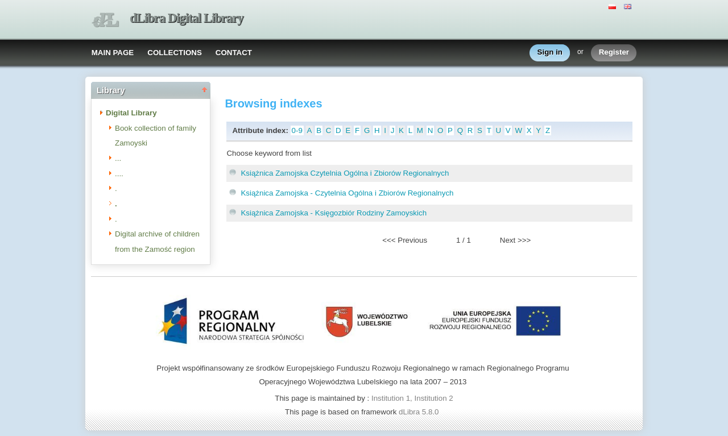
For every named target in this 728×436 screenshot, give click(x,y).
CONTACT (234, 52)
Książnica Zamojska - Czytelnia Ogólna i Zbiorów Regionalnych (347, 193)
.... (119, 173)
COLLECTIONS (174, 52)
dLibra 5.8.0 (420, 412)
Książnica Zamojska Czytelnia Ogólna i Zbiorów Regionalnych (345, 173)
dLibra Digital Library (186, 18)
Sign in (549, 52)
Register (614, 52)
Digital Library (131, 113)
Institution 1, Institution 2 (412, 398)
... (118, 158)
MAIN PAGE (113, 52)
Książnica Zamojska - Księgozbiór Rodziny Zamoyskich (334, 213)
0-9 (297, 130)
